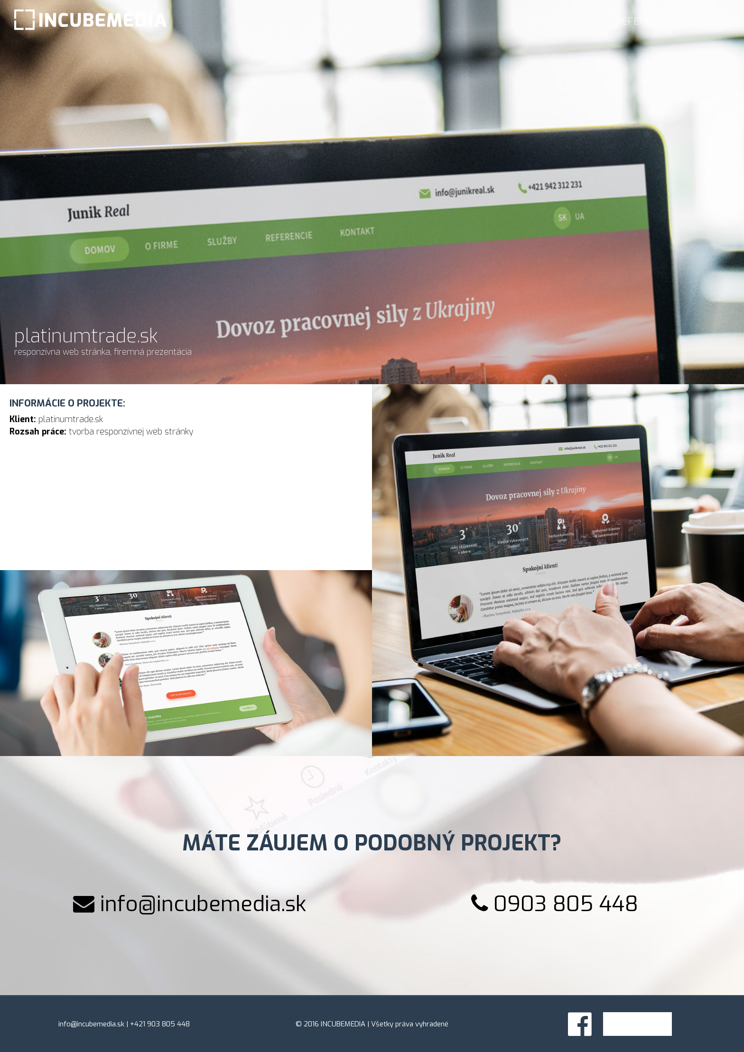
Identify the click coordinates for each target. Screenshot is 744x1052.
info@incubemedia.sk (203, 904)
